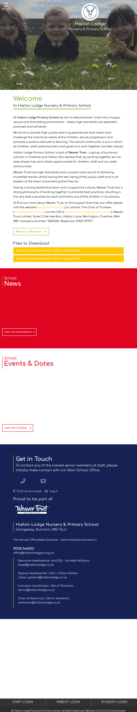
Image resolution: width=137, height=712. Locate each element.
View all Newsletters (19, 331)
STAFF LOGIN (22, 702)
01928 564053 (23, 548)
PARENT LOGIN (68, 702)
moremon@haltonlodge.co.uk (39, 602)
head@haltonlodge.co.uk (36, 564)
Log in (51, 491)
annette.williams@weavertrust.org (87, 211)
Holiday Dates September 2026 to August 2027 (48, 258)
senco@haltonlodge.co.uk (36, 589)
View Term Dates (17, 427)
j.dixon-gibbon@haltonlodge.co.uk (42, 577)
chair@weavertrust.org (30, 211)
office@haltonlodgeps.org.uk (33, 552)
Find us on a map (27, 491)
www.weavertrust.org (50, 207)
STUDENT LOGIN (114, 702)
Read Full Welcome (31, 231)
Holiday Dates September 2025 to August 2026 (48, 250)
